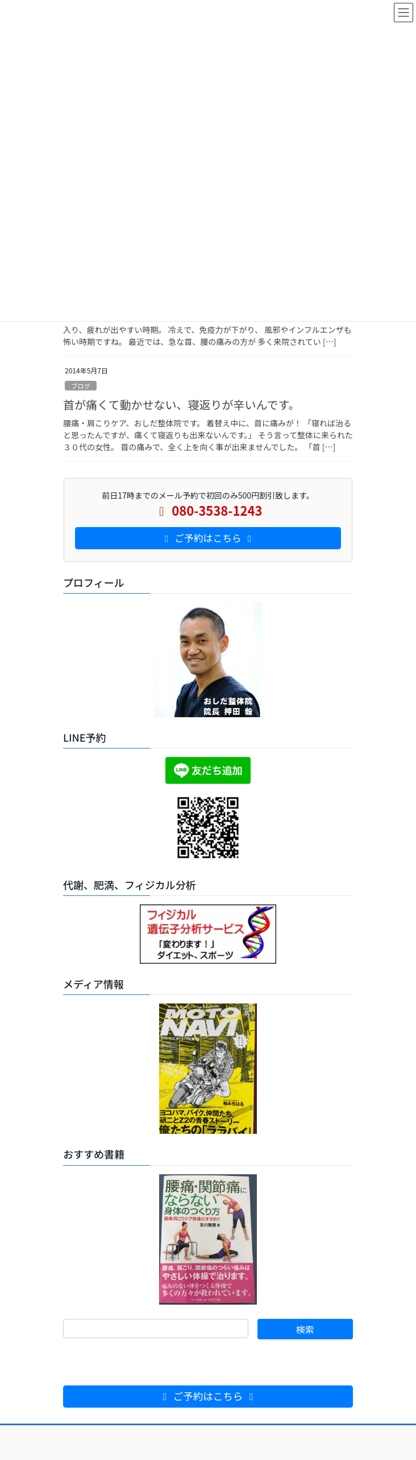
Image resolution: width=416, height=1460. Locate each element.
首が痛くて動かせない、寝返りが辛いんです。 (181, 404)
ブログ (80, 385)
